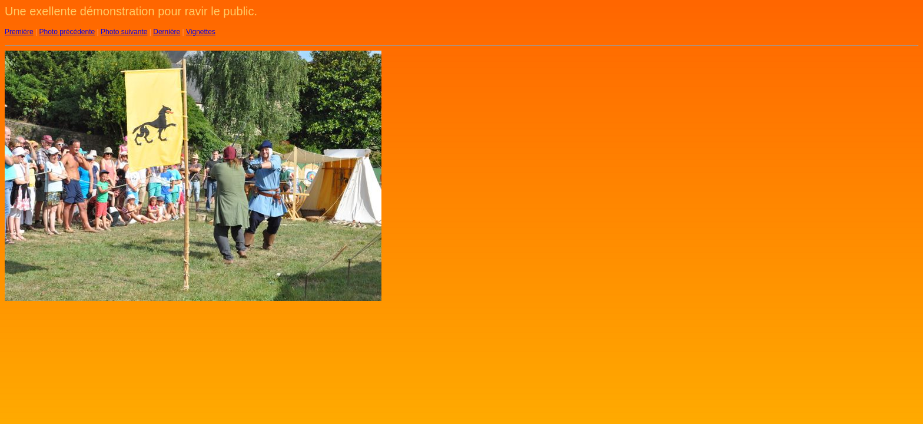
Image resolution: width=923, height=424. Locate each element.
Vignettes (200, 32)
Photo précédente (67, 32)
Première (19, 32)
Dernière (166, 32)
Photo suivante (124, 32)
